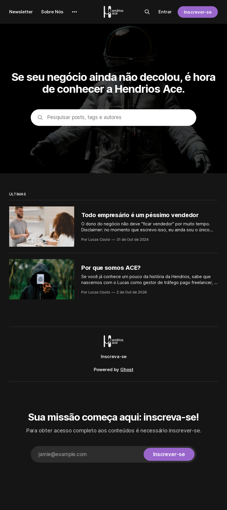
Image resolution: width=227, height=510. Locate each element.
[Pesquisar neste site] (147, 12)
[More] (74, 12)
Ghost (126, 369)
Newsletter (21, 12)
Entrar (165, 12)
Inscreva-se (114, 356)
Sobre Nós (52, 12)
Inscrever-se (198, 12)
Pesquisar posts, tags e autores (84, 117)
